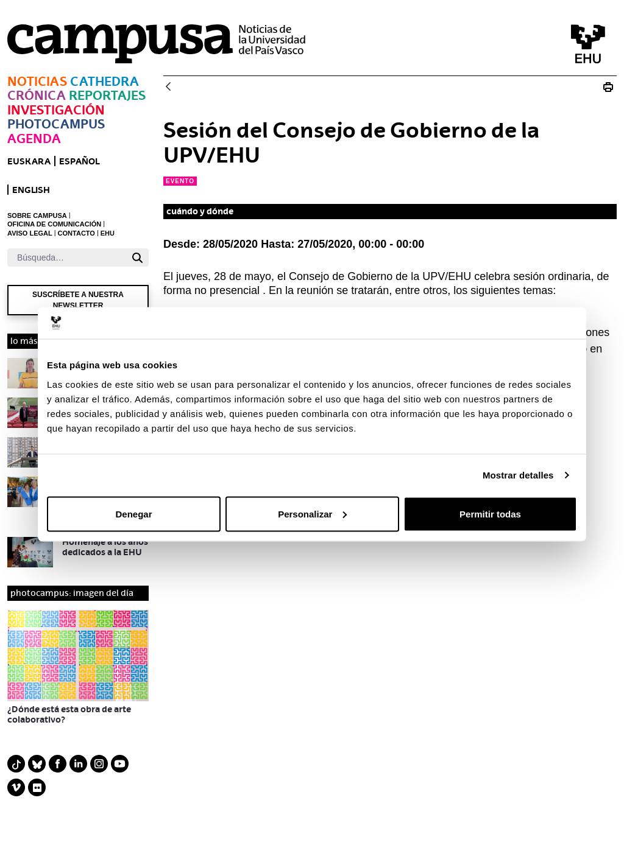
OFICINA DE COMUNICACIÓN (54, 224)
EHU (108, 233)
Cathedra (104, 81)
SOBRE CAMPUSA (37, 215)
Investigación (56, 109)
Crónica (36, 95)
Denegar (133, 513)
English (31, 189)
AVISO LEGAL (29, 233)
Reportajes (107, 95)
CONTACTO (76, 233)
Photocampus (56, 123)
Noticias (37, 81)
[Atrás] (168, 87)
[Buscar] (66, 257)
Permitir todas (490, 513)
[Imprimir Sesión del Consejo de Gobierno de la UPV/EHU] (608, 87)
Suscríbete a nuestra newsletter (78, 300)
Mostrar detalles (518, 475)
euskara (29, 161)
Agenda (34, 138)
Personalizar (312, 513)
